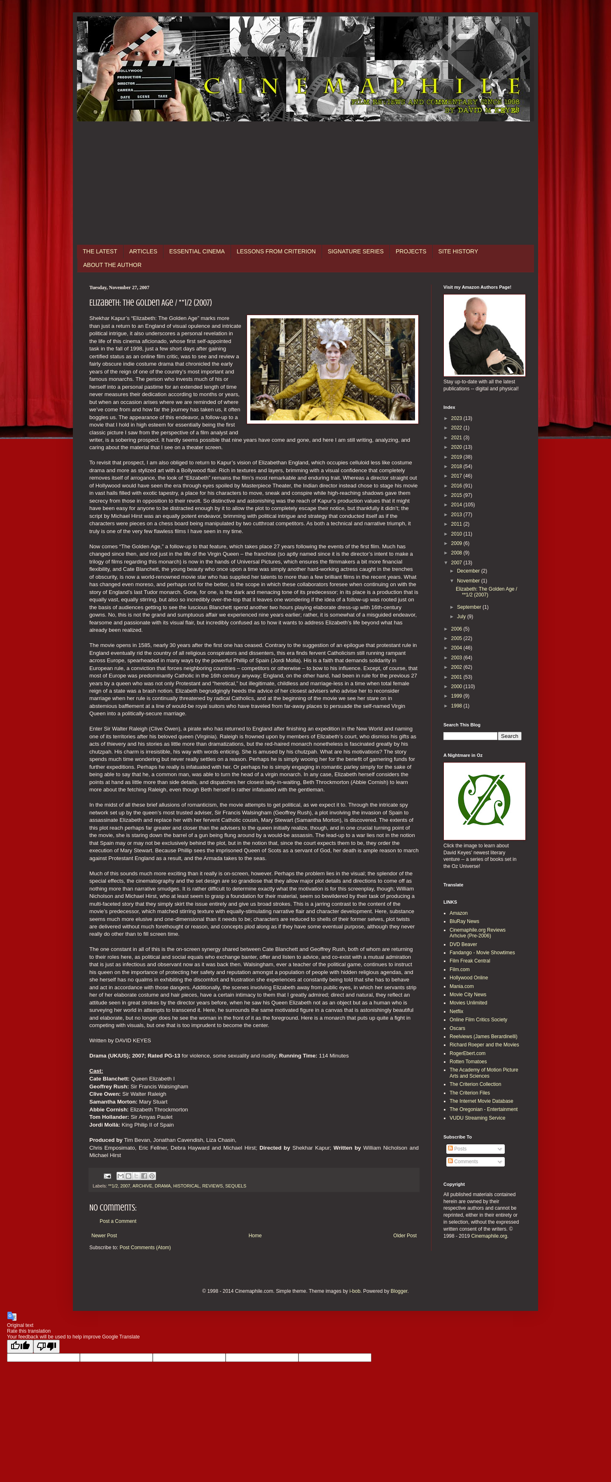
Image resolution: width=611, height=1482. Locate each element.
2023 (457, 418)
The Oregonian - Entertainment (484, 1109)
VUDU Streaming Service (477, 1118)
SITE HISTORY (458, 251)
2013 (457, 514)
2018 (457, 466)
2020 (457, 447)
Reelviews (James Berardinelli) (484, 1036)
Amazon (459, 913)
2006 (457, 629)
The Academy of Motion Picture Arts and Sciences (484, 1072)
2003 (457, 658)
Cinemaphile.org (489, 1236)
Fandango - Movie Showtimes (482, 953)
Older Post (405, 1235)
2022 (457, 428)
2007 (125, 1185)
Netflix (456, 1011)
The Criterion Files (470, 1093)
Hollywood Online (469, 978)
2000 (457, 686)
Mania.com (462, 986)
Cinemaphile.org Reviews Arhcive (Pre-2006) (478, 933)
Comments (463, 1161)
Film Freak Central (470, 961)
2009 (457, 543)
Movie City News (468, 994)
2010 (457, 534)
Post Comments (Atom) (145, 1247)
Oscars (457, 1028)
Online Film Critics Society (478, 1020)
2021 (457, 438)
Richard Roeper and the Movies (484, 1045)
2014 (457, 505)
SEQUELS (235, 1185)
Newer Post (104, 1235)
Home (255, 1235)
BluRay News (464, 921)
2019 (457, 457)
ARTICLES (143, 251)
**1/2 (113, 1185)
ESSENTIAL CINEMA (197, 251)
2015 (457, 495)
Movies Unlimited (468, 1003)
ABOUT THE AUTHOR (112, 265)
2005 (457, 638)
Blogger (399, 1291)
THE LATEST (100, 251)
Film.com (460, 969)
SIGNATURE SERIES (356, 251)
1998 (457, 706)
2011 (457, 524)
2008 (457, 553)
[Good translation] (20, 1346)
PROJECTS (411, 251)
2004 (457, 648)
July (462, 616)
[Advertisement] (305, 183)
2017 (457, 476)
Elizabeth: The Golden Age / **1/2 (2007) (486, 592)
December (469, 571)
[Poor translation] (46, 1346)
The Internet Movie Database (481, 1101)
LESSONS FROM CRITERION (276, 251)
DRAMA (163, 1185)
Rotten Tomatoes (468, 1062)
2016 (457, 486)
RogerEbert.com (467, 1053)
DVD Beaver (463, 944)
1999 (457, 696)
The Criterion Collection (475, 1084)
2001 (457, 677)
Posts (457, 1149)
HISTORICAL (186, 1185)
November (469, 581)
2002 (457, 667)
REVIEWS (212, 1185)
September (470, 607)
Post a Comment (118, 1221)
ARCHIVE (142, 1185)
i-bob (355, 1291)
